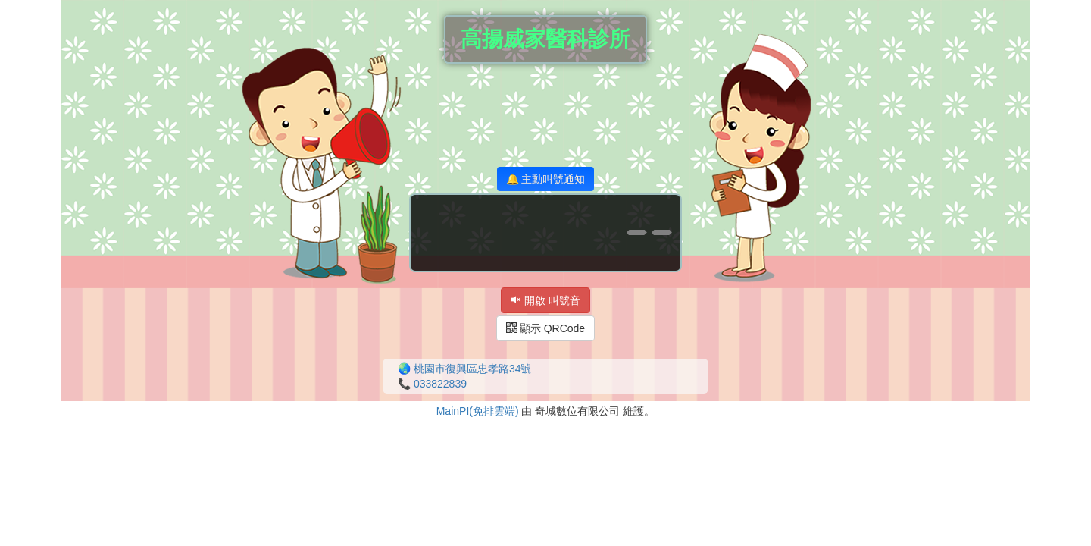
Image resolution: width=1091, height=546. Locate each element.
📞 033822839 (432, 384)
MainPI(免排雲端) (477, 411)
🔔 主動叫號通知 (546, 179)
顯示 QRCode (545, 328)
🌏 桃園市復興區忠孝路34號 (464, 368)
